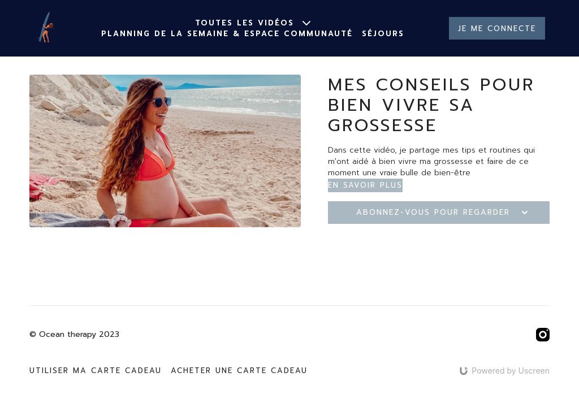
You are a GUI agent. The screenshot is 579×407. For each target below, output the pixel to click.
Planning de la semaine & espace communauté (227, 33)
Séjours (383, 33)
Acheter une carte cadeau (239, 370)
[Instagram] (543, 334)
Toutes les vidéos (252, 23)
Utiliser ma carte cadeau (95, 370)
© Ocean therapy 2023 (74, 335)
